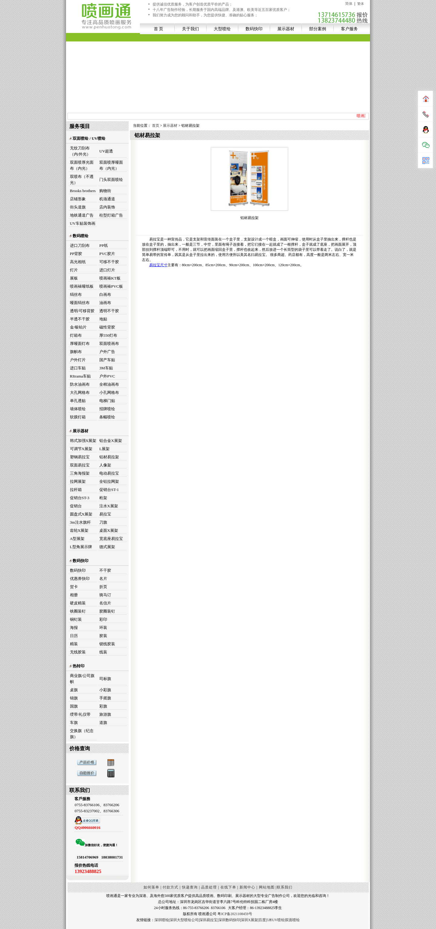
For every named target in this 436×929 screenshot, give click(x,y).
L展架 (104, 449)
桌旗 (74, 690)
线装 (103, 652)
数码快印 (254, 28)
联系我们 (284, 887)
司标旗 (105, 678)
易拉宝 (105, 514)
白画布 (105, 294)
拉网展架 (78, 481)
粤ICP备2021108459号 (234, 914)
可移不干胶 (109, 262)
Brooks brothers (83, 190)
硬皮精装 (78, 603)
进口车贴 (78, 368)
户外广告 (107, 351)
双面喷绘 (292, 920)
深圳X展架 (249, 920)
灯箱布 (76, 335)
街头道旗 (78, 207)
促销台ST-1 (109, 489)
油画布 (105, 302)
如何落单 (151, 887)
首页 (156, 125)
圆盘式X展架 (81, 514)
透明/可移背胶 (82, 311)
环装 (103, 627)
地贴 (103, 319)
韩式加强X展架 (83, 440)
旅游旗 (105, 714)
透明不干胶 (109, 311)
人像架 (105, 465)
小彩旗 (105, 690)
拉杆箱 (76, 489)
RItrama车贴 (80, 376)
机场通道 (107, 199)
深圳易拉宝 (208, 920)
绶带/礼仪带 (80, 714)
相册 (74, 595)
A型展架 (77, 538)
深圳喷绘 (161, 920)
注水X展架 (108, 506)
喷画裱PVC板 (111, 286)
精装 (74, 644)
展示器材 (285, 28)
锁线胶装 (107, 644)
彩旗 (103, 706)
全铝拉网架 (109, 481)
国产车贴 (107, 360)
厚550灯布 (108, 335)
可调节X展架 (81, 449)
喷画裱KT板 (110, 278)
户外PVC (107, 376)
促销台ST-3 (79, 498)
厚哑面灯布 (80, 343)
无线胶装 (78, 652)
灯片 (74, 270)
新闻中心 (247, 887)
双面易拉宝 (80, 465)
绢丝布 (76, 294)
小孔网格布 (109, 392)
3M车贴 (106, 368)
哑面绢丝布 (80, 302)
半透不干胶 (80, 319)
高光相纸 (78, 262)
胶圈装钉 (107, 611)
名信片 (105, 603)
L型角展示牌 (81, 547)
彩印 (103, 619)
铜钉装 (76, 619)
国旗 (74, 706)
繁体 (360, 3)
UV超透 (106, 151)
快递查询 (190, 887)
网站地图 (267, 887)
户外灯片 (78, 360)
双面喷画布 (109, 343)
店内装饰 (107, 207)
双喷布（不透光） (82, 179)
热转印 (76, 666)
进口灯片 (107, 270)
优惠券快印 (80, 578)
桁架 (103, 498)
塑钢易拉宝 (80, 457)
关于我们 (190, 28)
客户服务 (349, 28)
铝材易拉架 (109, 457)
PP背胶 (76, 253)
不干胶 (105, 570)
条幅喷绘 (107, 417)
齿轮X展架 (79, 530)
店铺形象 (78, 199)
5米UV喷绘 (276, 920)
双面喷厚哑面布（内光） (111, 165)
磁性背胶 (107, 327)
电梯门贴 (107, 400)
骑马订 (105, 595)
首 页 (159, 28)
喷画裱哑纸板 (82, 286)
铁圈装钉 (78, 611)
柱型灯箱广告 (111, 215)
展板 (74, 278)
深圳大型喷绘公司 (184, 920)
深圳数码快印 (229, 920)
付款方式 (170, 887)
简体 (348, 4)
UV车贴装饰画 (82, 223)
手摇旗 (105, 698)
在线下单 (228, 887)
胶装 (103, 635)
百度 (262, 920)
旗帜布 (76, 351)
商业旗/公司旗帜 (82, 678)
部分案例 (317, 28)
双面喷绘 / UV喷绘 (87, 138)
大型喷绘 (222, 28)
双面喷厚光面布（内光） (82, 165)
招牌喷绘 (107, 409)
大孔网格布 (80, 392)
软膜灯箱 (78, 417)
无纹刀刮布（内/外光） (80, 151)
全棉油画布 (109, 384)
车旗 (74, 722)
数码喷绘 (78, 236)
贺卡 (74, 586)
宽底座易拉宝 (111, 538)
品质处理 (209, 887)
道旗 (103, 722)
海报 (74, 627)
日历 (74, 635)
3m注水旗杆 (80, 522)
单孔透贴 (78, 400)
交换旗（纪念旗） (82, 733)
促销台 (76, 506)
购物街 (105, 190)
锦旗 (74, 698)
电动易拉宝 (109, 473)
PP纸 (103, 245)
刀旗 (103, 522)
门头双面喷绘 (111, 179)
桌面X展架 (108, 530)
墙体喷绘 (78, 409)
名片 (103, 578)
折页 (103, 586)
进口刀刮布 (80, 245)
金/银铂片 (78, 327)
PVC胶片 (107, 253)
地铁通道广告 (82, 215)
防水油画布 (80, 384)
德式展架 (107, 547)
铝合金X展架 (110, 440)
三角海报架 (80, 473)
